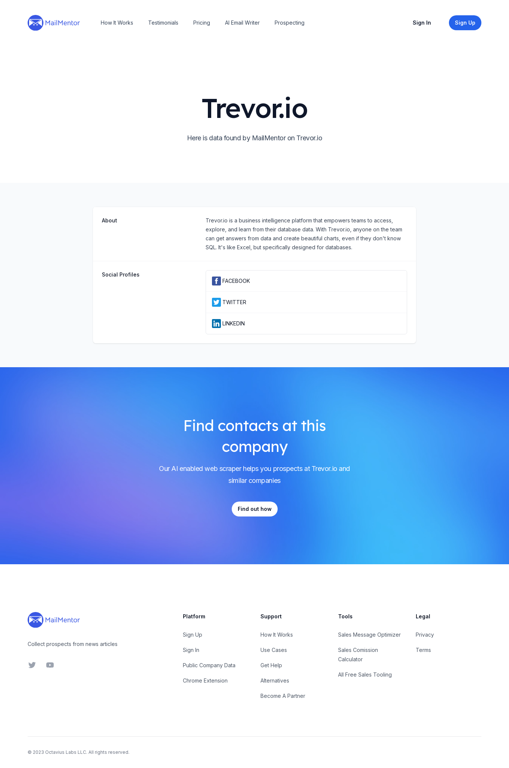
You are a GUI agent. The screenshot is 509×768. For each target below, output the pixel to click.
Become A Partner (282, 696)
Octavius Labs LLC (65, 752)
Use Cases (273, 650)
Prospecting (290, 22)
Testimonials (163, 22)
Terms (423, 650)
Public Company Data (209, 665)
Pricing (201, 22)
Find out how (255, 509)
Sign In (422, 22)
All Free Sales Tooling (365, 674)
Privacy (425, 634)
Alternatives (274, 680)
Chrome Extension (205, 680)
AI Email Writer (242, 22)
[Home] (54, 23)
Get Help (271, 665)
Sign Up (192, 634)
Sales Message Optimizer (369, 634)
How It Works (117, 22)
